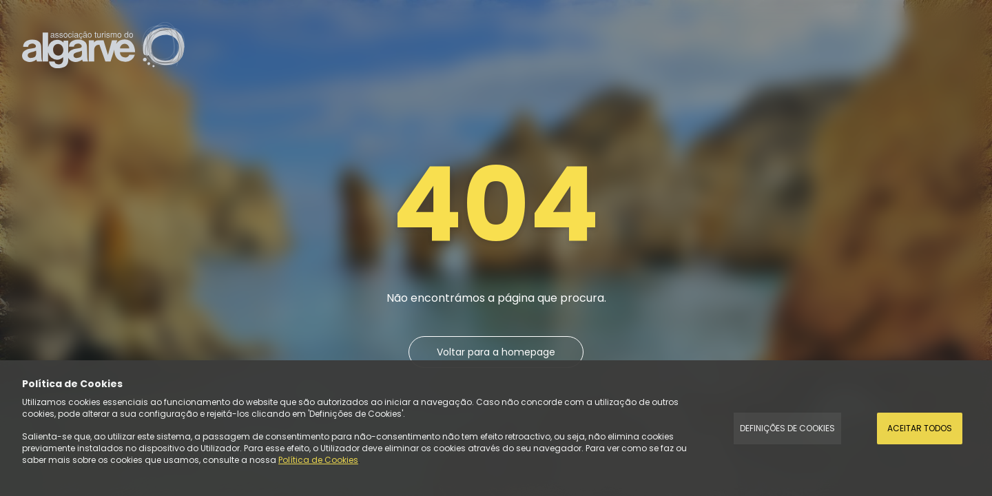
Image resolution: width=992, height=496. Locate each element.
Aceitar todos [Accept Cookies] (919, 428)
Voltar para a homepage (496, 352)
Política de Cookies (318, 460)
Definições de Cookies (787, 428)
